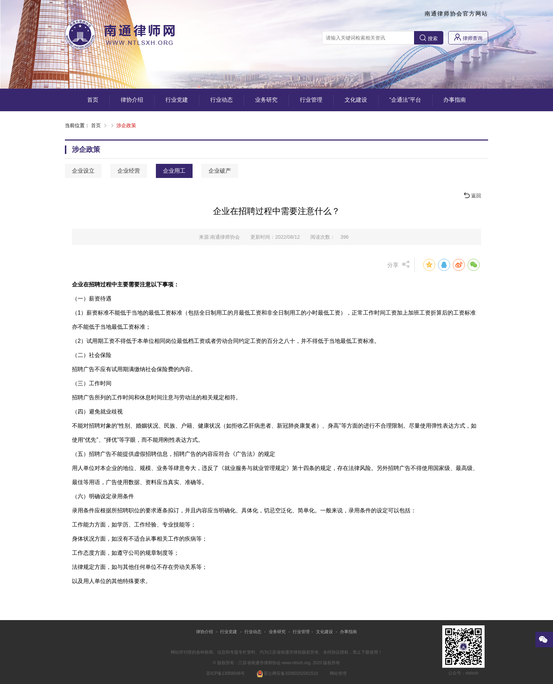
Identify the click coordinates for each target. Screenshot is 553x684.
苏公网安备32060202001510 (287, 673)
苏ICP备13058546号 (225, 673)
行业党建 (176, 100)
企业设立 (83, 171)
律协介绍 (132, 100)
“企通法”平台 (405, 100)
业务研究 (266, 100)
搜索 (429, 38)
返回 (472, 195)
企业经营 (128, 171)
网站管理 (338, 673)
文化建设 (356, 100)
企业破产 (219, 171)
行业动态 (221, 100)
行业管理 (311, 100)
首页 (92, 100)
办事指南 (454, 100)
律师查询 (468, 37)
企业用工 (174, 171)
